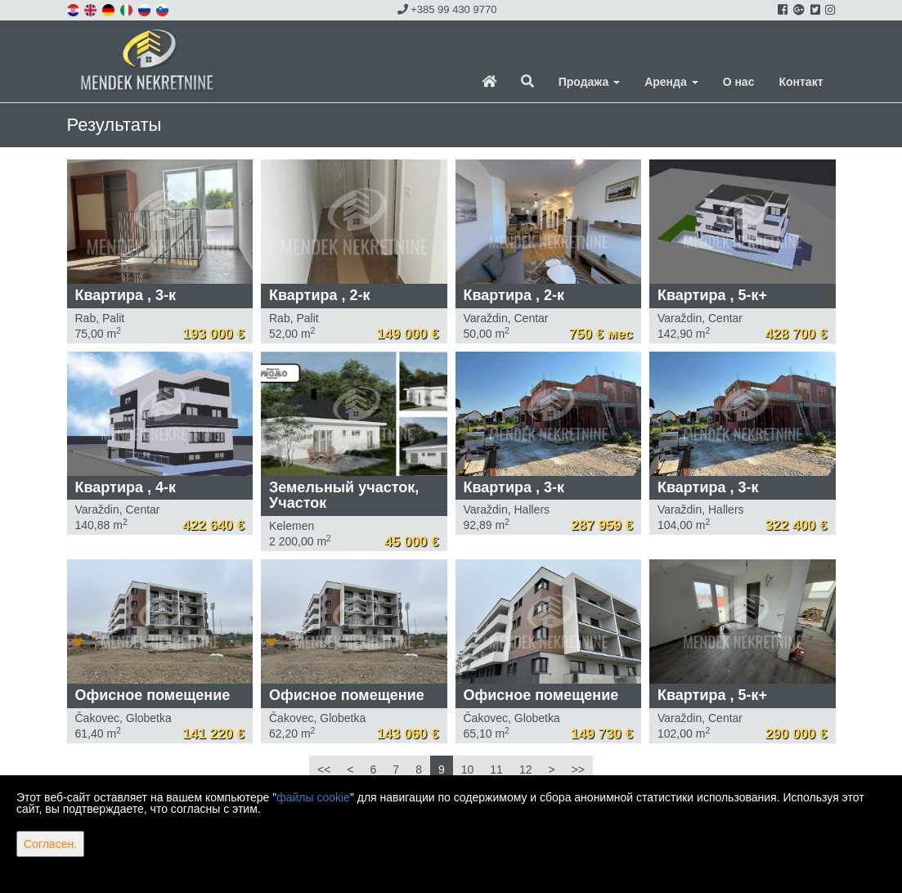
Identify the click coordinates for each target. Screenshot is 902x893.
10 (467, 769)
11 (496, 769)
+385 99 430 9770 (447, 9)
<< (323, 769)
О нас (739, 81)
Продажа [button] (589, 81)
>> (578, 769)
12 (525, 769)
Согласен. (50, 843)
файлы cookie (313, 797)
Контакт (801, 81)
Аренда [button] (671, 81)
